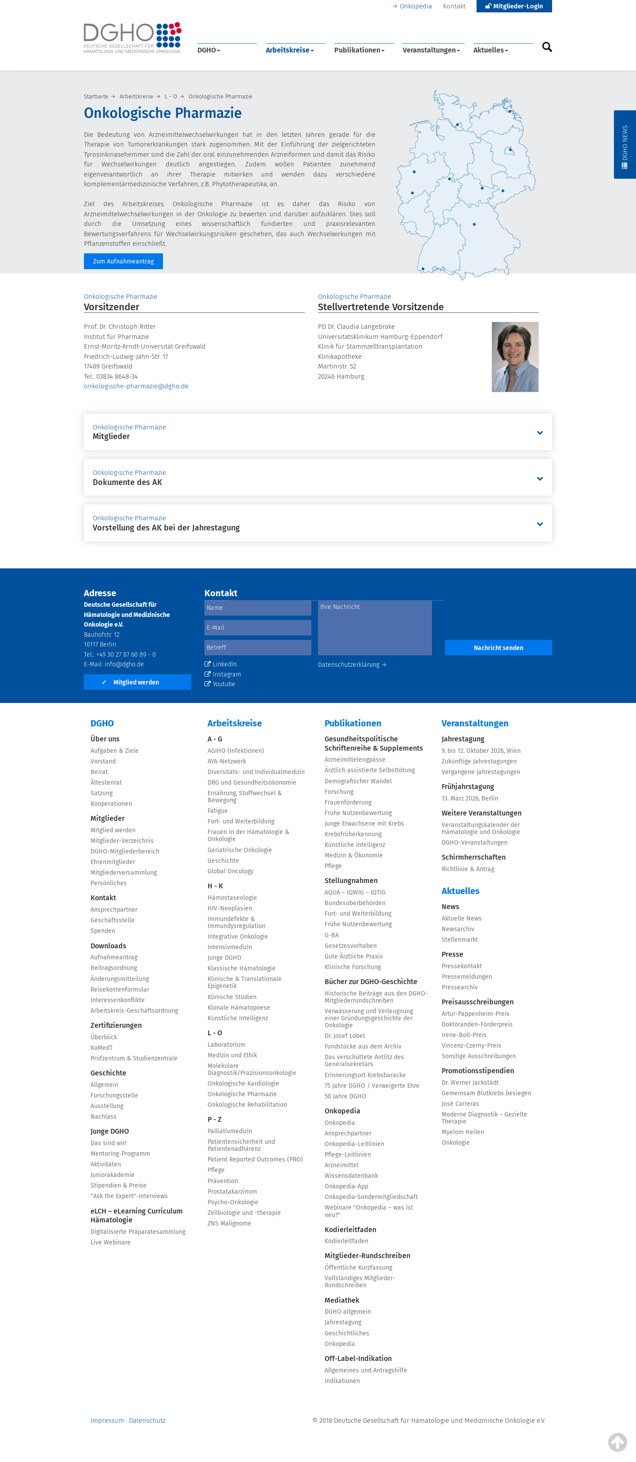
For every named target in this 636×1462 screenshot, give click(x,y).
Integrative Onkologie (238, 936)
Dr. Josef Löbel (345, 1036)
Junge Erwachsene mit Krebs (364, 823)
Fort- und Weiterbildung (241, 821)
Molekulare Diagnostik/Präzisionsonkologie (252, 1069)
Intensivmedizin (230, 947)
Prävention (223, 1181)
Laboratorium (227, 1045)
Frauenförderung (348, 802)
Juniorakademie (113, 1175)
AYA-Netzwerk (227, 761)
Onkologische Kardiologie (243, 1083)
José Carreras (460, 1104)
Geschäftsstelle (113, 920)
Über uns (105, 739)
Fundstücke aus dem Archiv (363, 1046)
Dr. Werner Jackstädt (470, 1082)
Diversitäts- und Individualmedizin (256, 772)
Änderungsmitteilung (120, 979)
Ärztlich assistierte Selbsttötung (370, 770)
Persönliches (109, 883)
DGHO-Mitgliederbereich (125, 851)
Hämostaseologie (232, 898)
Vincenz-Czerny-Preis (471, 1045)
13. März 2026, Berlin (470, 798)
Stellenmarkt (460, 939)
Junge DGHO (110, 1131)
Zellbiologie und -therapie (244, 1213)
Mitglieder (108, 818)
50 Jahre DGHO (345, 1096)
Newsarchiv (458, 929)
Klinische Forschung (353, 967)
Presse (452, 954)
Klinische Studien (232, 997)
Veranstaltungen (431, 50)
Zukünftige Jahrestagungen (479, 761)
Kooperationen (111, 804)
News (450, 906)
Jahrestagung (343, 1322)
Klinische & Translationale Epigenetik (245, 982)
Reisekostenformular (120, 989)
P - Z (215, 1119)
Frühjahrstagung (468, 786)
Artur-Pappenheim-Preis (476, 1014)
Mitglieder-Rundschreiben (367, 1256)
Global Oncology (231, 871)
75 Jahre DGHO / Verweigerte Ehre (372, 1086)
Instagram (222, 674)
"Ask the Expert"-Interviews (129, 1196)
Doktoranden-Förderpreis (477, 1024)
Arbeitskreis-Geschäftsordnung (134, 1011)
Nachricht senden (498, 648)
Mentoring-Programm (120, 1154)
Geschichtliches (347, 1333)
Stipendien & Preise (119, 1185)
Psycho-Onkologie (233, 1202)
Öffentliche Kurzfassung (358, 1267)
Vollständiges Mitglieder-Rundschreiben (360, 1281)
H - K (215, 886)
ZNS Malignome (229, 1223)
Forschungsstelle (114, 1095)
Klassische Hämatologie (242, 968)
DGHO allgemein (348, 1311)
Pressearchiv (460, 987)
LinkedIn (220, 664)
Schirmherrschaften (474, 857)
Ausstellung (107, 1106)
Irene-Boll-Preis (464, 1035)
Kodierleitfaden (350, 1229)
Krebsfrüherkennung (353, 834)
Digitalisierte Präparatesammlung (138, 1232)
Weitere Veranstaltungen (482, 813)
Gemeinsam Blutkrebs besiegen (486, 1093)
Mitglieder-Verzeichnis (122, 841)
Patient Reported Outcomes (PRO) (255, 1159)
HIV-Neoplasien (230, 908)
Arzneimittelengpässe (355, 759)
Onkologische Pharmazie (242, 1094)
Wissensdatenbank (351, 1176)
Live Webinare (111, 1242)
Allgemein (104, 1085)
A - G (215, 739)
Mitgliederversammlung (124, 872)
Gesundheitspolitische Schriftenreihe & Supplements (374, 743)
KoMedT (102, 1048)
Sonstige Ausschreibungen (479, 1056)
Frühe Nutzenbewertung (358, 813)
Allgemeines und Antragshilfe (366, 1370)
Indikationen (342, 1381)
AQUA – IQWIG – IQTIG (355, 892)
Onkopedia (416, 6)
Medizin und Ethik (232, 1055)
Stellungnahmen (351, 880)
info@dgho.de (124, 664)
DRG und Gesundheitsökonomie (252, 782)
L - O (215, 1033)
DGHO (208, 50)
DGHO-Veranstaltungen (474, 842)
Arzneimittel (342, 1165)
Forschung (339, 792)
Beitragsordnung (114, 968)
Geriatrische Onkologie (240, 850)
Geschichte (108, 1073)
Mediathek (342, 1300)
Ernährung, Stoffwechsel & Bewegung (245, 796)
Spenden (103, 931)
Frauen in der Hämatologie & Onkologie (248, 835)
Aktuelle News (462, 918)
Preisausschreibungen (478, 1002)
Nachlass (104, 1116)
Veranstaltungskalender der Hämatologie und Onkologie (481, 828)
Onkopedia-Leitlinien (354, 1144)
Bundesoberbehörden (355, 903)
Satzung (102, 793)
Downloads (108, 946)
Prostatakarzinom (232, 1191)
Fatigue (218, 811)
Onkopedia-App (346, 1186)
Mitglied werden (130, 682)
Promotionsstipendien (478, 1071)
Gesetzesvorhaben (351, 946)
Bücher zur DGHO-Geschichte (371, 981)
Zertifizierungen (116, 1025)
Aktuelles (490, 50)
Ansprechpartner (114, 909)
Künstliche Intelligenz (238, 1018)
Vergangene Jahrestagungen (481, 772)
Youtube (219, 684)
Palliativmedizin (230, 1131)
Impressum (107, 1420)
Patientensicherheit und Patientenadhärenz (241, 1145)
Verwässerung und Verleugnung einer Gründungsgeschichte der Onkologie (369, 1018)
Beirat (99, 772)
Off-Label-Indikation (358, 1358)
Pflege (216, 1170)
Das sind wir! (108, 1143)
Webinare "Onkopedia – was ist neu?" (369, 1211)
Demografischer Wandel (358, 781)
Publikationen (359, 50)
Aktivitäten (106, 1164)
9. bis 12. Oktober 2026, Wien (481, 751)
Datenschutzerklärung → (352, 665)
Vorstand (103, 761)
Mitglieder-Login (514, 6)
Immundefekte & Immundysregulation (236, 922)
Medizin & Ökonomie (354, 855)
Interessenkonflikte (118, 1000)
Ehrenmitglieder (113, 862)
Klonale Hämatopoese (239, 1007)
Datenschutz (147, 1420)
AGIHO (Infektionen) (236, 751)
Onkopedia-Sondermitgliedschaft (371, 1197)
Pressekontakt (462, 966)
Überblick (104, 1037)
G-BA (332, 935)
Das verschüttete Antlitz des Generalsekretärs (364, 1060)
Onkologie (456, 1142)
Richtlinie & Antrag (468, 869)
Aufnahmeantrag (114, 957)
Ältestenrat (106, 782)
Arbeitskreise (290, 50)
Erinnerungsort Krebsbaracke (365, 1075)
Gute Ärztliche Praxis (354, 956)
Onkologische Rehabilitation (247, 1105)
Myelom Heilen (463, 1132)
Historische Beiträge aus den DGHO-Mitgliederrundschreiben (376, 997)
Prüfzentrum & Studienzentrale (134, 1058)
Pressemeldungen (467, 977)
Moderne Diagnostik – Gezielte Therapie (484, 1118)
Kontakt (454, 6)
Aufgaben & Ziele (115, 751)
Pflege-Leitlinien (348, 1154)
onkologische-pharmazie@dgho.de (136, 386)
